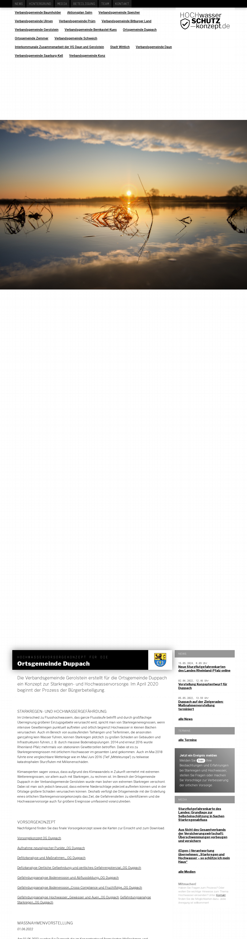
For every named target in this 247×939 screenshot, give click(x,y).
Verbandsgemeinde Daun (154, 47)
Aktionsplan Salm (79, 12)
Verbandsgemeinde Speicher (119, 12)
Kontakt (122, 4)
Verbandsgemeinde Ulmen (34, 21)
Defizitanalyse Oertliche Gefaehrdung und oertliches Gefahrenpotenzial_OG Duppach (79, 868)
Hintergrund (40, 4)
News (19, 4)
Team (105, 4)
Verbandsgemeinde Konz (87, 55)
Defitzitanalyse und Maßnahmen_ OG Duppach (51, 858)
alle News (185, 719)
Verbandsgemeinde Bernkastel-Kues (91, 29)
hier (201, 760)
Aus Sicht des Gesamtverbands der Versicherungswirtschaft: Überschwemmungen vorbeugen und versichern (202, 835)
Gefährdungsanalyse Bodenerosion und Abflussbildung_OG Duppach (68, 877)
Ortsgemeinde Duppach (140, 29)
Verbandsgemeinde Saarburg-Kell (39, 55)
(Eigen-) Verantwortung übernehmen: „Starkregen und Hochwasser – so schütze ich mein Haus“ (204, 856)
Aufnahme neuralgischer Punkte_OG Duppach (51, 848)
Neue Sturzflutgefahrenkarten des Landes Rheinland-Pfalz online (204, 668)
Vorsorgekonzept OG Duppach (39, 838)
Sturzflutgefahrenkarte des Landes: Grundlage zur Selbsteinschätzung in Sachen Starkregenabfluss (201, 814)
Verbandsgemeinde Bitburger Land (126, 21)
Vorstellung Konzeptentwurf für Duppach (202, 686)
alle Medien (186, 872)
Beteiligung (84, 4)
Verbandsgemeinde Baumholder (38, 12)
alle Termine (187, 740)
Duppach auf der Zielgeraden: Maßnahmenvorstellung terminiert (200, 705)
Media (62, 4)
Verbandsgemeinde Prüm (77, 21)
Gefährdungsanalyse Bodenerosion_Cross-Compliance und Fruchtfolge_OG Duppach (79, 887)
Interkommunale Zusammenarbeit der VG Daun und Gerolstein (59, 47)
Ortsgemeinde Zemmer (31, 38)
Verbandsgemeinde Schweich (76, 38)
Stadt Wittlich (120, 47)
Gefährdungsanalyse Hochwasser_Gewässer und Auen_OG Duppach (68, 897)
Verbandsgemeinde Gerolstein (36, 29)
